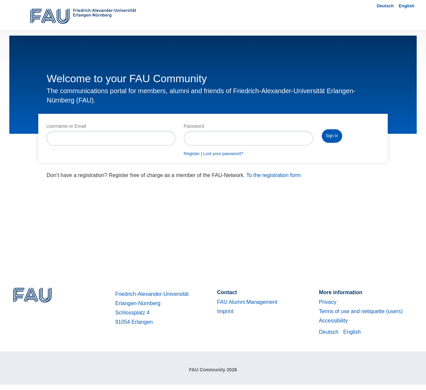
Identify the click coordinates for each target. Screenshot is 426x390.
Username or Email (66, 126)
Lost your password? (223, 153)
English (406, 5)
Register (192, 153)
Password (194, 126)
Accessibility (333, 320)
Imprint (225, 311)
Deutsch (385, 5)
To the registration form (273, 175)
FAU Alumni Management (247, 302)
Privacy (327, 302)
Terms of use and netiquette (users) (361, 311)
